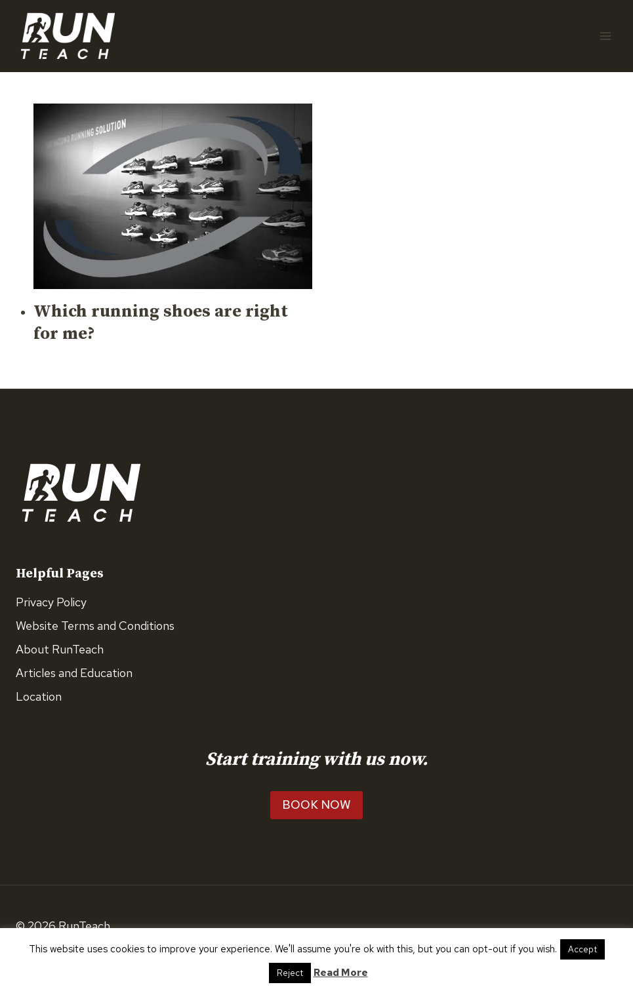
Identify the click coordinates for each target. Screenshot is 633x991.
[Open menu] (605, 36)
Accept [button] (582, 949)
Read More (341, 972)
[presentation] (172, 196)
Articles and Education (74, 672)
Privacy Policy (51, 602)
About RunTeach (60, 649)
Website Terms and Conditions (95, 625)
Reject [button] (290, 973)
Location (39, 696)
